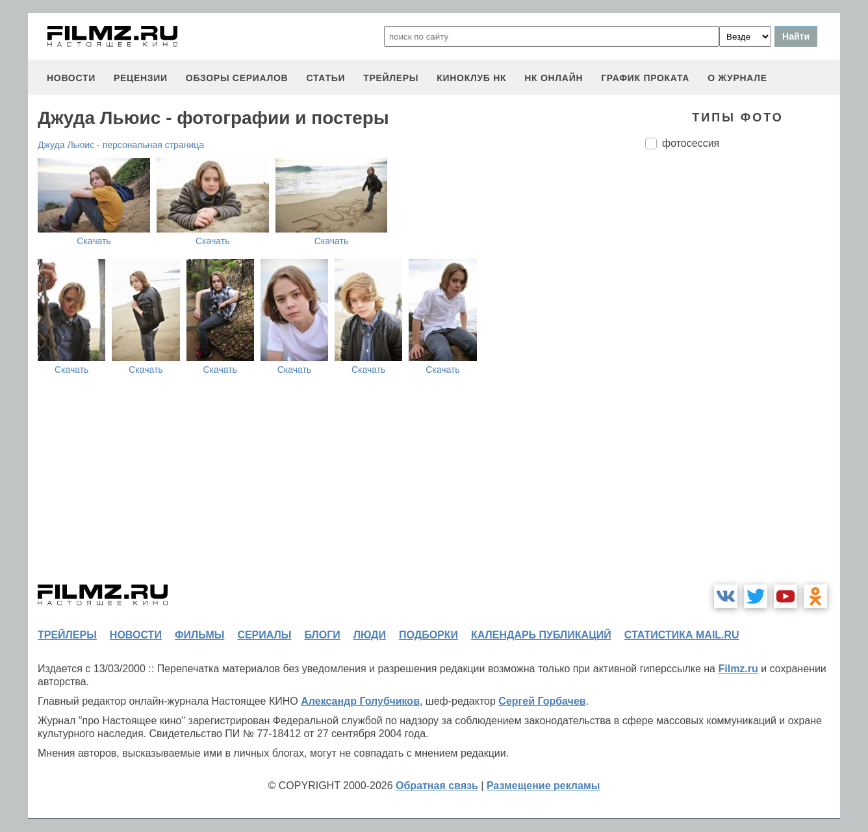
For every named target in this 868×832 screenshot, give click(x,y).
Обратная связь (437, 785)
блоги (322, 634)
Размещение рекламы (543, 785)
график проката (645, 78)
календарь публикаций (541, 634)
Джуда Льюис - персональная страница (121, 145)
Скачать (94, 241)
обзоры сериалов (237, 78)
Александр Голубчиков (360, 701)
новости (71, 78)
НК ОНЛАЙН (553, 78)
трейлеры (390, 78)
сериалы (264, 634)
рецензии (141, 78)
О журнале (737, 78)
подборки (428, 634)
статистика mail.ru (681, 634)
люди (369, 634)
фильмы (199, 634)
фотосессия (690, 143)
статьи (325, 78)
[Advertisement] (742, 377)
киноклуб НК (471, 78)
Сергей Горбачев (541, 701)
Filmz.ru (738, 668)
